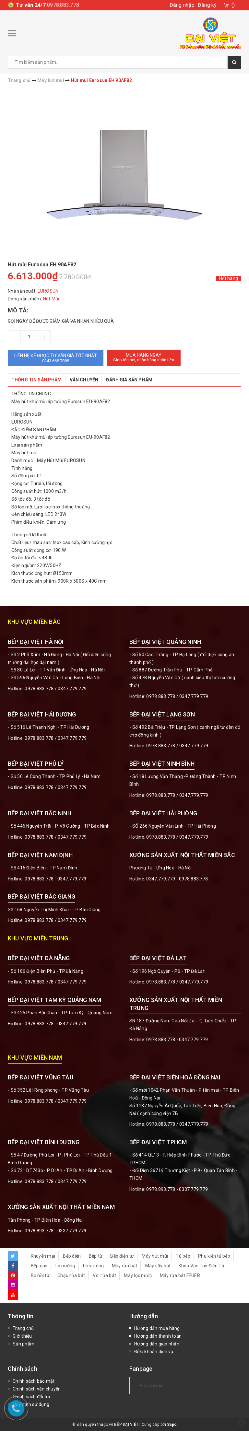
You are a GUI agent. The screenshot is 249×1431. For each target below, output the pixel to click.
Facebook (150, 1385)
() (233, 5)
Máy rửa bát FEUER (180, 1275)
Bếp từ (96, 1256)
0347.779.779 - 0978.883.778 (177, 878)
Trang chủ (23, 1328)
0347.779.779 (72, 688)
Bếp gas (39, 1265)
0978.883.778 (63, 5)
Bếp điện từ (122, 1256)
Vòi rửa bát (104, 1275)
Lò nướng (65, 1265)
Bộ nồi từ (40, 1275)
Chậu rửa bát (71, 1275)
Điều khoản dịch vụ (153, 1351)
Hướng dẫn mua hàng (157, 1328)
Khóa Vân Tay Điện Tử (202, 1265)
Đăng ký (207, 5)
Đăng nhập (182, 5)
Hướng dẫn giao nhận (156, 1343)
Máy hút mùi (155, 1256)
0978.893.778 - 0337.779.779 (177, 1189)
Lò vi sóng (93, 1265)
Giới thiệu (22, 1336)
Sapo (172, 1424)
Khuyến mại (43, 1256)
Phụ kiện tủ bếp (214, 1256)
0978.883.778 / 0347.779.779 (56, 1101)
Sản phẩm (23, 1343)
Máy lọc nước (138, 1275)
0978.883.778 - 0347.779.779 (55, 878)
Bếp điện (72, 1256)
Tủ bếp (183, 1256)
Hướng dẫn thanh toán (158, 1336)
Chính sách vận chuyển (37, 1388)
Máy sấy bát (158, 1265)
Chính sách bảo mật (34, 1381)
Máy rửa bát (124, 1265)
